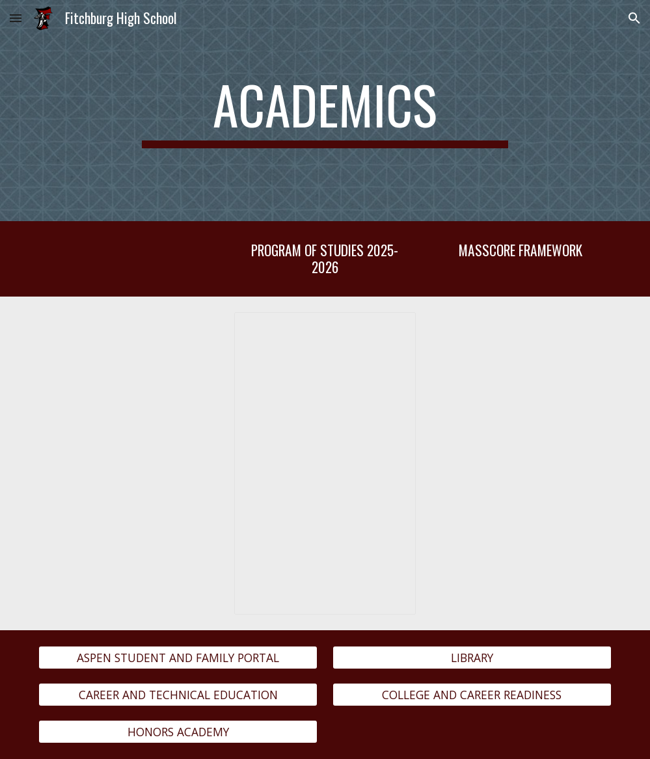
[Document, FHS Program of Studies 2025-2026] (324, 463)
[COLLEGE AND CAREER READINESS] (472, 694)
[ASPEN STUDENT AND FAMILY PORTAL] (178, 657)
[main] (325, 110)
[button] (15, 18)
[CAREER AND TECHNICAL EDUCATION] (178, 694)
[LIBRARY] (472, 657)
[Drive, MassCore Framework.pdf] (520, 427)
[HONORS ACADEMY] (178, 732)
